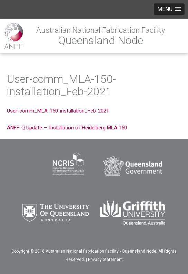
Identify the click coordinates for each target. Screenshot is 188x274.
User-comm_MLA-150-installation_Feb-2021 (58, 111)
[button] (169, 9)
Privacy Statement (105, 259)
